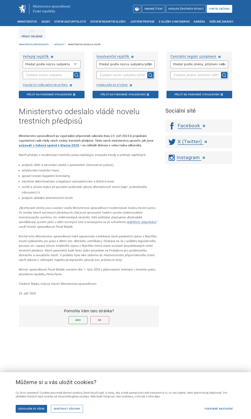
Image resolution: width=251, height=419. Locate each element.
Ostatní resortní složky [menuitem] (108, 21)
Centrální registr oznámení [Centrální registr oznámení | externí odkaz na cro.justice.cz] (193, 56)
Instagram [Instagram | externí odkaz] (185, 157)
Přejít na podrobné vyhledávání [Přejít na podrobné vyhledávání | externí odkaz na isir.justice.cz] (123, 94)
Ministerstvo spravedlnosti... (35, 44)
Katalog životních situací (185, 8)
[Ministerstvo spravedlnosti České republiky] (44, 9)
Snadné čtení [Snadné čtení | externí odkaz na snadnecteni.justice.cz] (154, 8)
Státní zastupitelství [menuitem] (70, 21)
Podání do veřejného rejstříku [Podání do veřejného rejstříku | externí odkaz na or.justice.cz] (45, 85)
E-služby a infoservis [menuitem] (174, 21)
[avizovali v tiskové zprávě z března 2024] (49, 145)
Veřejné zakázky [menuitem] (221, 21)
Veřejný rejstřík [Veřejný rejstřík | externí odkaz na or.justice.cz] (36, 56)
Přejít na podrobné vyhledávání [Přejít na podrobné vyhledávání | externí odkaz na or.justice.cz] (49, 94)
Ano (78, 320)
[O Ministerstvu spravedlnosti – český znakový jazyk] (137, 9)
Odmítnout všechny (67, 408)
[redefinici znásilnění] (141, 222)
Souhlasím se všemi (31, 408)
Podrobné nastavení (219, 408)
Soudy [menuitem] (45, 21)
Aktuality (59, 44)
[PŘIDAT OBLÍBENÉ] (32, 33)
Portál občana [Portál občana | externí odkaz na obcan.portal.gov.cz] (219, 8)
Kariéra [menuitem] (199, 21)
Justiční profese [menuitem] (142, 21)
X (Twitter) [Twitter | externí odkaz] (186, 141)
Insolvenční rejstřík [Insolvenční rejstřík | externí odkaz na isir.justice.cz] (113, 56)
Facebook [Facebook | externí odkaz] (185, 125)
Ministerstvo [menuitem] (27, 21)
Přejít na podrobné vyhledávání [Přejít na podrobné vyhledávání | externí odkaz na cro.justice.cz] (197, 94)
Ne (99, 320)
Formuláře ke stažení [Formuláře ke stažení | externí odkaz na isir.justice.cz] (112, 85)
